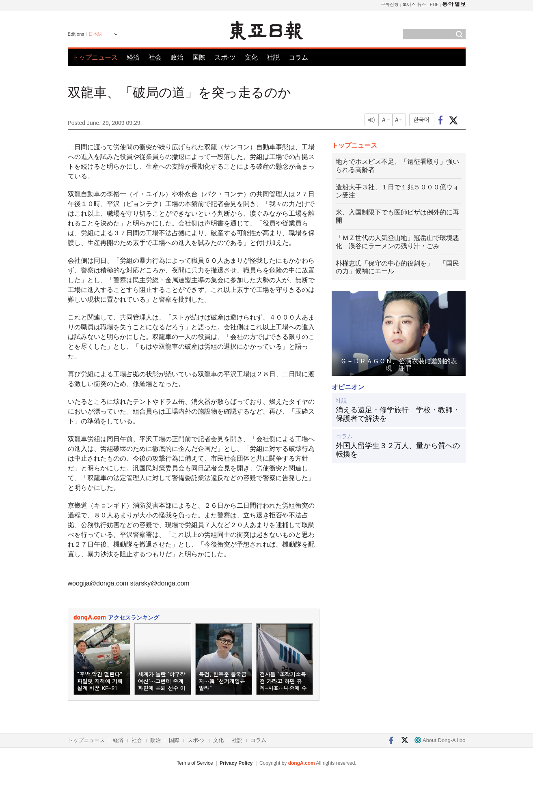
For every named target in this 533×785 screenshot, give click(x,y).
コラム (298, 57)
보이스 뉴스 (414, 4)
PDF (434, 4)
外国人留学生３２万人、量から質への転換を (398, 450)
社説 (273, 57)
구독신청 (390, 4)
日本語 (95, 34)
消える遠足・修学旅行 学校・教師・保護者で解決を (398, 414)
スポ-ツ (225, 57)
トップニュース (95, 57)
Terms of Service (195, 763)
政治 (176, 57)
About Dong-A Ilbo (439, 740)
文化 (251, 57)
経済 (133, 57)
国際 (198, 57)
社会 (155, 57)
